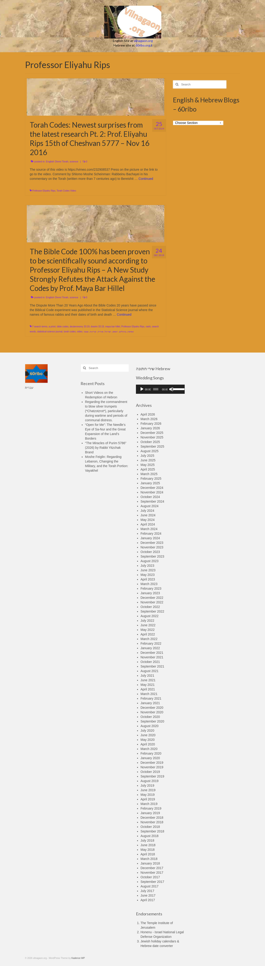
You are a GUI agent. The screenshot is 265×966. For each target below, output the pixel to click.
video (79, 331)
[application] (160, 389)
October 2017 (150, 877)
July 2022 (147, 620)
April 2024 (148, 524)
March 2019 (149, 804)
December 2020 (152, 707)
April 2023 (148, 579)
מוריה (100, 331)
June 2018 (148, 845)
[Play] (142, 389)
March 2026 (149, 419)
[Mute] (171, 389)
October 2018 (150, 827)
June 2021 (148, 680)
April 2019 (148, 799)
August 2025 (150, 451)
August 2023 (150, 561)
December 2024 (152, 488)
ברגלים (122, 331)
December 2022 (152, 597)
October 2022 (150, 607)
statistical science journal (49, 331)
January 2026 (150, 428)
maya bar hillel (112, 326)
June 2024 (148, 515)
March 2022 (149, 639)
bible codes (63, 326)
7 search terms (39, 326)
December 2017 (152, 868)
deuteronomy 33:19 (79, 326)
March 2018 (149, 859)
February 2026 (151, 423)
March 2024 (149, 529)
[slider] (155, 389)
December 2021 (152, 652)
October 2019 (150, 772)
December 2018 (152, 817)
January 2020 (150, 758)
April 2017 (148, 900)
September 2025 (152, 446)
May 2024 (147, 520)
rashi (148, 326)
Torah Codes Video (66, 190)
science (74, 161)
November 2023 (152, 547)
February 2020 (151, 753)
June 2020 (148, 735)
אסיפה (130, 331)
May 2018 (147, 849)
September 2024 (152, 501)
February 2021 (151, 698)
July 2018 (147, 840)
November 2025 (152, 437)
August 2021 (150, 671)
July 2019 (147, 785)
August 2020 (150, 726)
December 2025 (152, 433)
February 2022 (151, 643)
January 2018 (150, 863)
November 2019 (152, 767)
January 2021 (150, 703)
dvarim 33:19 (97, 326)
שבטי (86, 331)
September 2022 (152, 611)
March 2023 (149, 584)
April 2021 (148, 689)
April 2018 (148, 854)
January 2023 (150, 593)
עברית (29, 387)
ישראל (108, 331)
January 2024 (150, 538)
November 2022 (152, 602)
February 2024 (151, 533)
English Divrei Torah (57, 161)
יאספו (115, 331)
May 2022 (147, 630)
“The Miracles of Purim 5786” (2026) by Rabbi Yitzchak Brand (106, 447)
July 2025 (147, 455)
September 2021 (152, 666)
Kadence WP (78, 958)
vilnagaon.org (143, 41)
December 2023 (152, 543)
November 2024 (152, 492)
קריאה (93, 331)
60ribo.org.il (143, 45)
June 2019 (148, 790)
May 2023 (147, 575)
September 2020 (152, 721)
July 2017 (147, 891)
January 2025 (150, 483)
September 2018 (152, 831)
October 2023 (150, 552)
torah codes (70, 331)
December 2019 (152, 762)
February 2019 (151, 808)
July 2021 (147, 675)
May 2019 (147, 794)
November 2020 (152, 712)
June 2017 (148, 895)
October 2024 (150, 497)
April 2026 (148, 414)
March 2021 (149, 694)
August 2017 (150, 886)
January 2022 (150, 648)
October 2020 (150, 717)
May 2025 (147, 465)
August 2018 (150, 836)
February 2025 (151, 478)
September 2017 (152, 882)
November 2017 (152, 872)
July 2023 (147, 565)
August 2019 (150, 781)
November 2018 (152, 822)
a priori (52, 326)
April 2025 (148, 469)
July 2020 (147, 730)
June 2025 (148, 460)
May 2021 (147, 685)
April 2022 (148, 634)
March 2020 (149, 749)
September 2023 (152, 556)
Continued (145, 179)
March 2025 (149, 474)
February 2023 (151, 588)
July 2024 (147, 510)
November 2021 (152, 657)
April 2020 (148, 744)
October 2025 (150, 442)
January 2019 (150, 813)
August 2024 (150, 506)
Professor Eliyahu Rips (43, 190)
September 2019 (152, 776)
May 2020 (147, 740)
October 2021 (150, 662)
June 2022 (148, 625)
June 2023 (148, 570)
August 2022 (150, 616)
